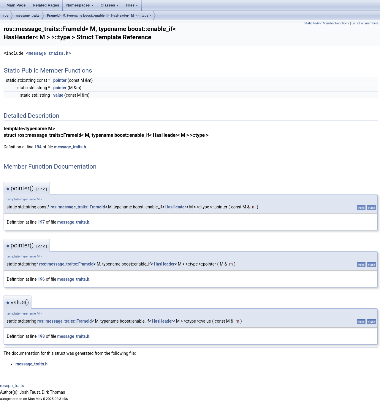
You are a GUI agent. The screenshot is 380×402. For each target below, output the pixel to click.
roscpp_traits (12, 385)
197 (41, 222)
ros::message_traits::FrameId (77, 207)
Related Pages (46, 5)
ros (5, 15)
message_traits (27, 15)
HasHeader (175, 207)
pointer (60, 80)
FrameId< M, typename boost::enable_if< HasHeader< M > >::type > (99, 15)
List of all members (365, 23)
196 (41, 279)
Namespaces (80, 5)
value (58, 95)
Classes (110, 5)
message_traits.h (48, 53)
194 (38, 147)
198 (41, 336)
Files (132, 5)
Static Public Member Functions (326, 23)
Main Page (16, 5)
